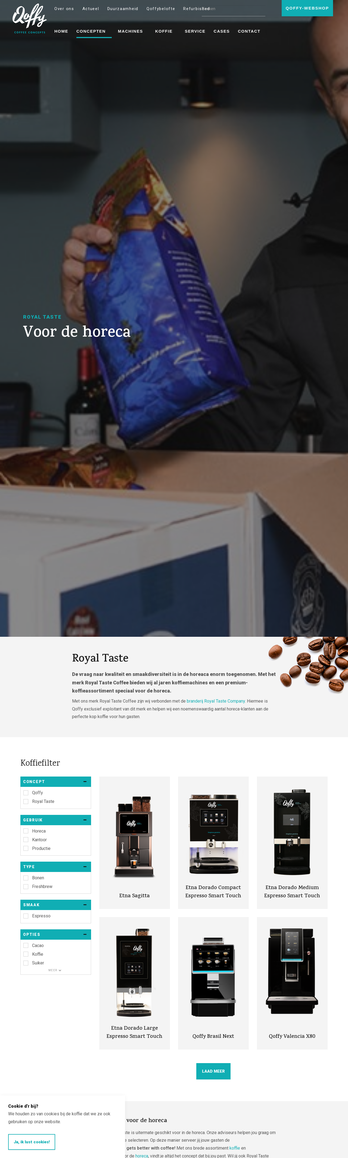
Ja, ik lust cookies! (32, 1142)
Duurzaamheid (122, 8)
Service (195, 31)
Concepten (91, 31)
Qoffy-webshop (307, 8)
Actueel (90, 8)
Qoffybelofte (161, 8)
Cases (222, 31)
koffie (234, 1148)
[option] (174, 318)
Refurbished (196, 8)
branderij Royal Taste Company (216, 701)
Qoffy (29, 18)
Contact (249, 31)
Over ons (64, 8)
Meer (55, 970)
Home (61, 31)
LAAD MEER (213, 1071)
